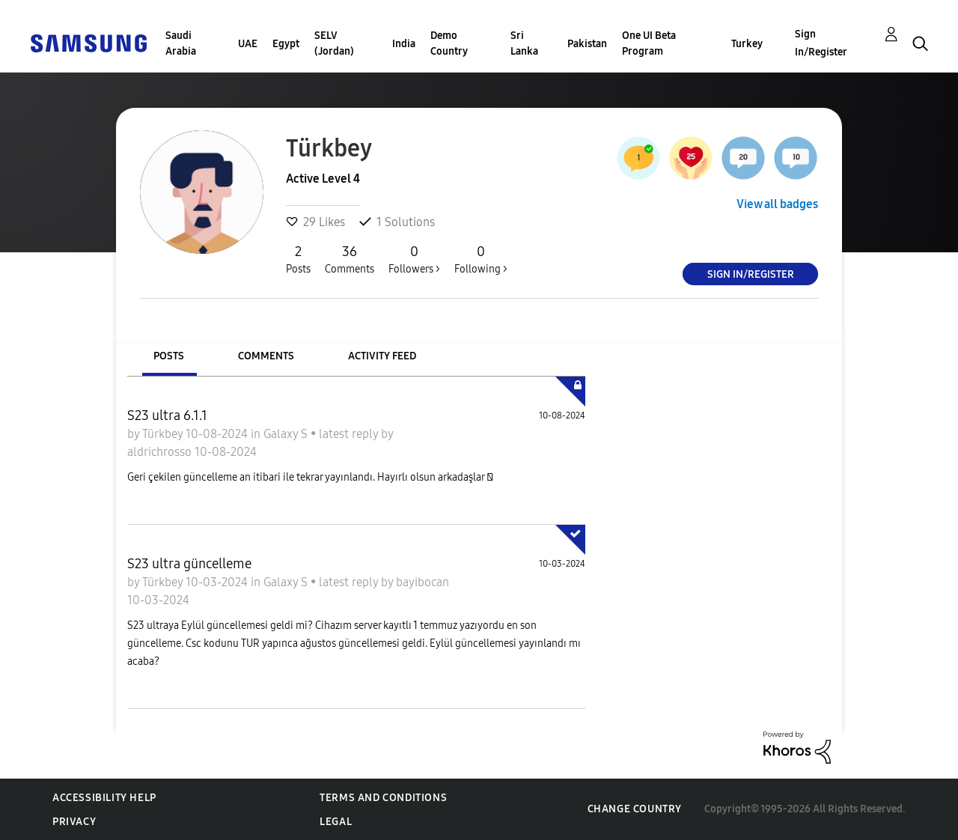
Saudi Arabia (180, 43)
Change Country (635, 809)
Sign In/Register (821, 43)
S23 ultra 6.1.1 (167, 415)
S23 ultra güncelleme (189, 564)
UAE (247, 43)
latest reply (350, 434)
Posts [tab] (168, 356)
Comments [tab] (266, 356)
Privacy (74, 821)
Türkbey (164, 434)
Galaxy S (287, 434)
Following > (480, 259)
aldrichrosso (161, 452)
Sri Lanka (524, 43)
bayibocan (422, 582)
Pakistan (587, 43)
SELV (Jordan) (334, 43)
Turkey (747, 43)
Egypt (285, 43)
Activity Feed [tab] (382, 356)
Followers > (414, 259)
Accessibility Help (104, 797)
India (403, 43)
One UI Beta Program (649, 43)
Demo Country (449, 43)
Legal (336, 821)
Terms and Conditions (383, 797)
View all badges (777, 204)
